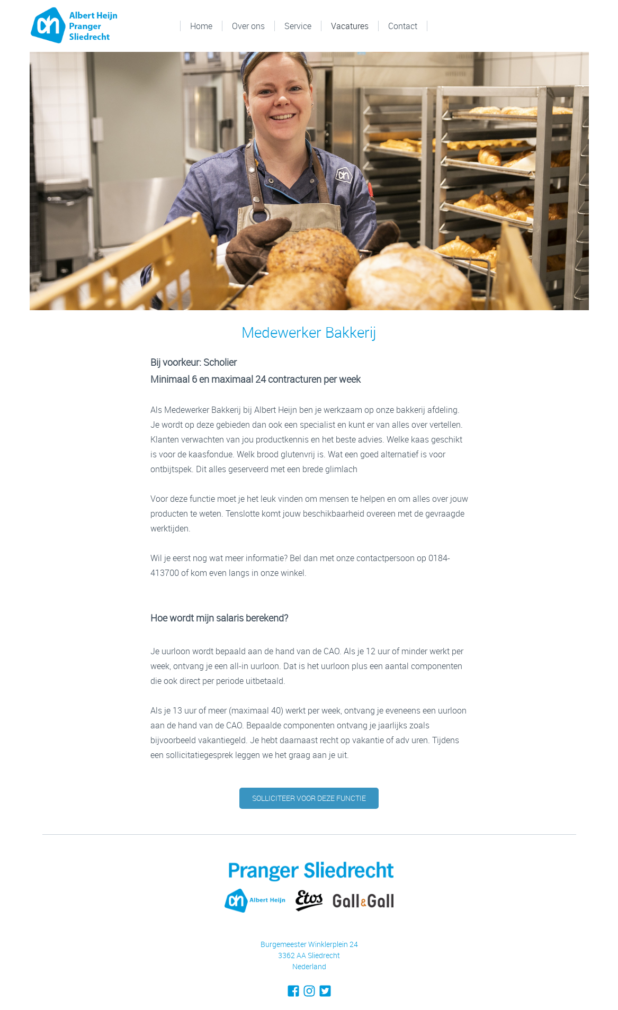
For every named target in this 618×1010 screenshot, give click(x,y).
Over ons (248, 26)
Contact (402, 26)
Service (297, 26)
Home (201, 26)
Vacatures (350, 26)
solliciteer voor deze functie (309, 798)
